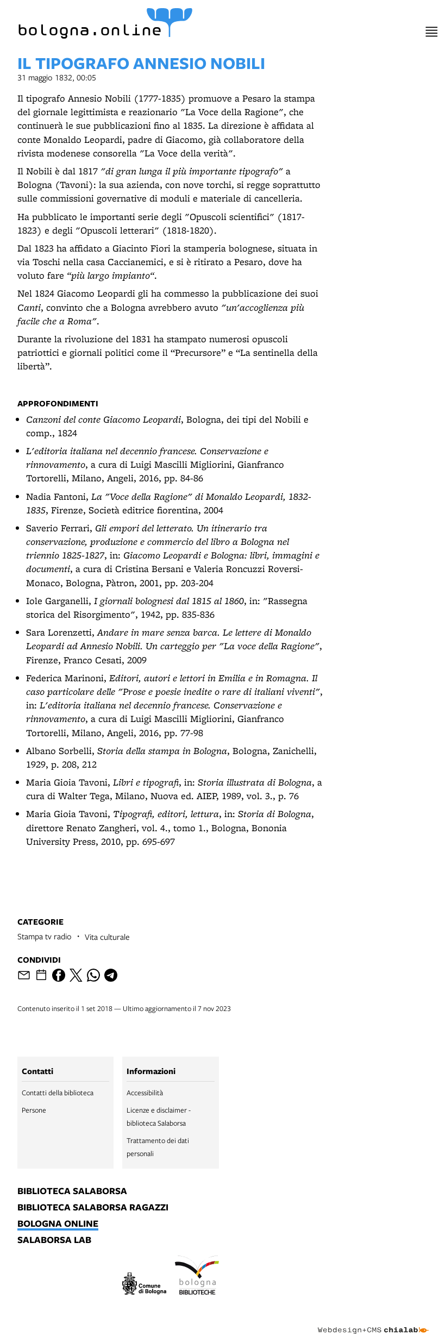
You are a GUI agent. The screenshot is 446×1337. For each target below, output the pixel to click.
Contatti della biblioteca (57, 1092)
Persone (34, 1110)
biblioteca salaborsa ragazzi (92, 1207)
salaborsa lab (54, 1240)
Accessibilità (145, 1092)
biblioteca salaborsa (72, 1191)
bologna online (57, 1224)
